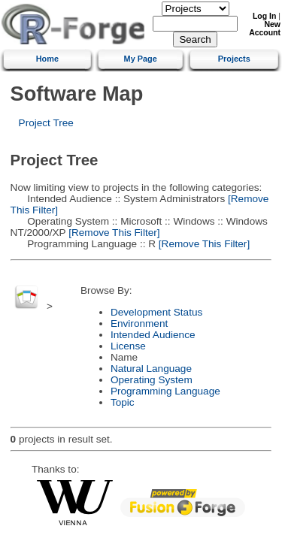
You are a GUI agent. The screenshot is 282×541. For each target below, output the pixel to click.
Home (47, 58)
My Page (140, 58)
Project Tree (46, 122)
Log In (264, 16)
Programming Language (165, 391)
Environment (139, 323)
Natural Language (151, 368)
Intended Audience (153, 334)
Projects (234, 58)
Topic (123, 402)
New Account (264, 28)
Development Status (156, 312)
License (128, 346)
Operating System (152, 379)
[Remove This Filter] (112, 232)
